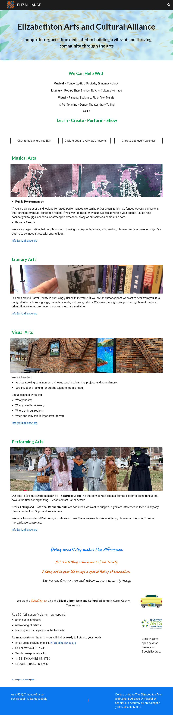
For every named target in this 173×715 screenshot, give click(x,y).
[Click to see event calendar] (138, 140)
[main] (86, 35)
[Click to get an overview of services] (87, 140)
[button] (169, 5)
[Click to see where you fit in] (34, 140)
